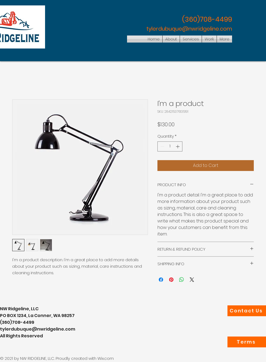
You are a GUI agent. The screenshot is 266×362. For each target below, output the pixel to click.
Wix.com (105, 358)
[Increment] (178, 146)
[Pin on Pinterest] (171, 279)
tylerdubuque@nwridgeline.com (189, 29)
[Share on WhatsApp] (181, 279)
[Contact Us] (246, 310)
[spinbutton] (170, 146)
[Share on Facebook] (161, 279)
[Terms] (246, 342)
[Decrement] (161, 146)
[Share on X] (192, 279)
